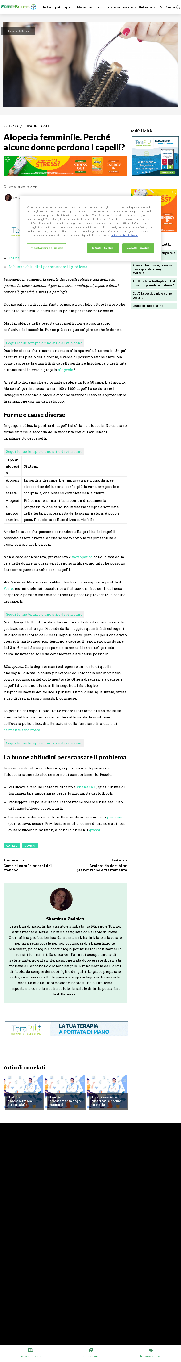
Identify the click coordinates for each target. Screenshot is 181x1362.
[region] (90, 228)
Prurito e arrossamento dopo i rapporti (66, 1101)
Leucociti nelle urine (147, 306)
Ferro (8, 588)
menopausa (82, 556)
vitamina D (86, 786)
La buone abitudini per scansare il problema (47, 266)
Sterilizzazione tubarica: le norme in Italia (106, 1101)
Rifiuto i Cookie (102, 248)
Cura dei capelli (36, 126)
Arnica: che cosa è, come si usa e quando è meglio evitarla (152, 269)
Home (11, 31)
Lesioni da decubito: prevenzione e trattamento (101, 867)
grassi (94, 829)
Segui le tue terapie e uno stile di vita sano (44, 342)
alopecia (65, 369)
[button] (173, 7)
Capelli (12, 845)
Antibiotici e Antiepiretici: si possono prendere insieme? (153, 283)
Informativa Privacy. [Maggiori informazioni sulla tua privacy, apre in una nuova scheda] (124, 235)
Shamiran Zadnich (65, 918)
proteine (114, 817)
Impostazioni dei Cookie (46, 248)
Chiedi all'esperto (22, 1089)
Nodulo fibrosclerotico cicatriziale (20, 1101)
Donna (29, 845)
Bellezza (23, 31)
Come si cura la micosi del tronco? (28, 867)
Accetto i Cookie (138, 248)
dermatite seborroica (22, 729)
